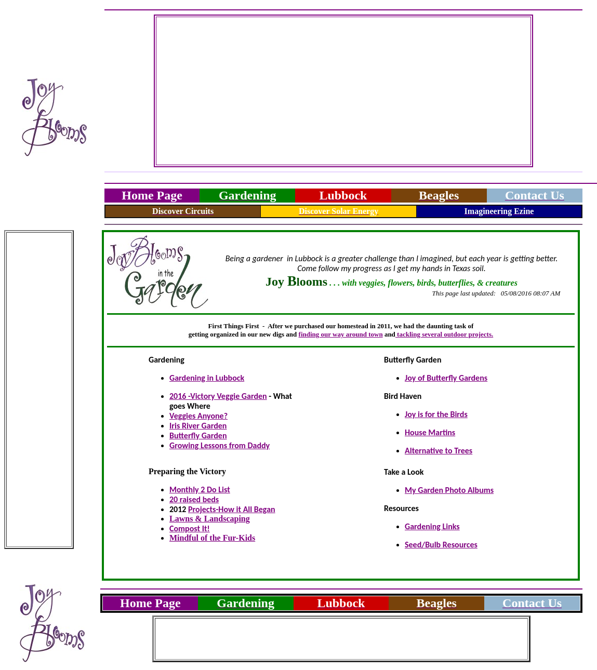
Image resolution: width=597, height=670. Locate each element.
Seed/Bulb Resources (441, 545)
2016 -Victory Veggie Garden (218, 396)
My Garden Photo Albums (449, 490)
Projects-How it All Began (231, 509)
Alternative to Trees (438, 450)
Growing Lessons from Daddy (219, 445)
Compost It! (189, 528)
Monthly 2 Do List (199, 489)
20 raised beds (194, 499)
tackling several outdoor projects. (444, 334)
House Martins (430, 432)
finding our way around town (341, 334)
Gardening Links (432, 526)
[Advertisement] (343, 91)
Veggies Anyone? (198, 416)
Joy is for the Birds (436, 414)
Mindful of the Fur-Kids (212, 537)
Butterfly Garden (198, 435)
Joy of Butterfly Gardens (446, 378)
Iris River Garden (198, 426)
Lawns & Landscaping (209, 518)
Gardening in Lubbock (206, 378)
